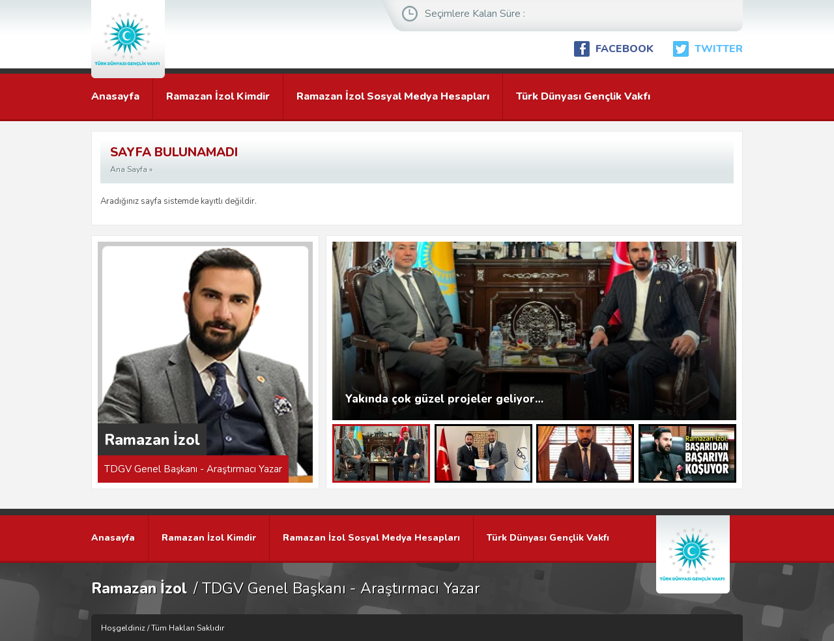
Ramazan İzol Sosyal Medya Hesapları (392, 96)
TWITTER (719, 49)
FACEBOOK (625, 49)
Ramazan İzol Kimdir (218, 96)
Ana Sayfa (128, 169)
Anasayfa (115, 96)
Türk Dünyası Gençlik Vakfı (583, 96)
